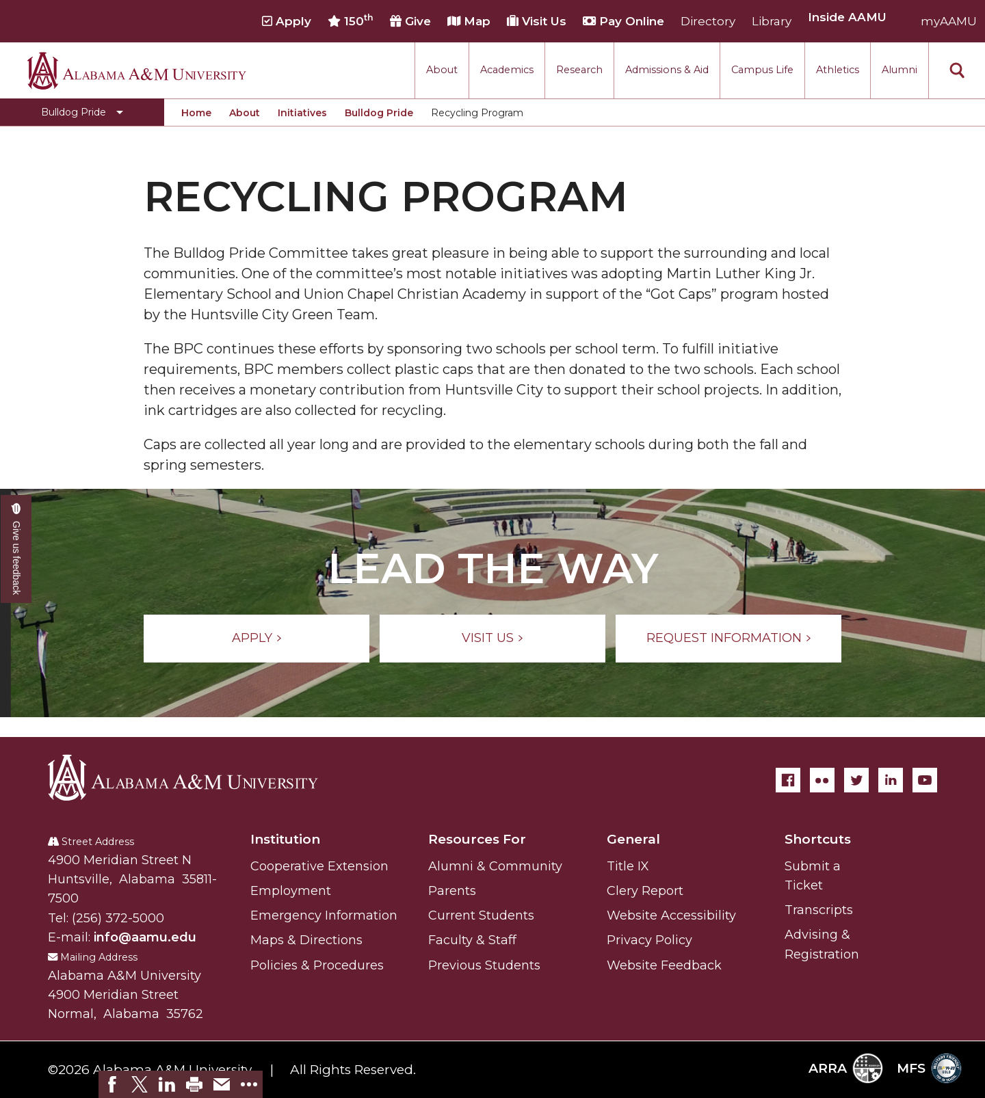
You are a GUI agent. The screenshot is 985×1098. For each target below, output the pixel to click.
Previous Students (484, 965)
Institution (285, 839)
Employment (290, 890)
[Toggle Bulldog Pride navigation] (82, 112)
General (633, 839)
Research (579, 70)
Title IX (628, 866)
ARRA (846, 1068)
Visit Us (536, 21)
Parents (452, 890)
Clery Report (645, 890)
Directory (708, 21)
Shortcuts (818, 839)
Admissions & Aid (667, 70)
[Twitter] (856, 780)
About (442, 70)
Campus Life (762, 70)
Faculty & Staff (472, 940)
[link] (112, 1084)
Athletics (837, 70)
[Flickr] (822, 780)
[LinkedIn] (890, 780)
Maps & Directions (306, 940)
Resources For (477, 839)
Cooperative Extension (319, 866)
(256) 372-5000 (118, 918)
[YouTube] (924, 780)
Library (771, 21)
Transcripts (819, 910)
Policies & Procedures (317, 965)
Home (196, 113)
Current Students (481, 915)
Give (410, 21)
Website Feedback (664, 965)
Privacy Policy (649, 940)
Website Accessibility (671, 915)
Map (468, 21)
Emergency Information (323, 915)
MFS (929, 1068)
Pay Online (623, 21)
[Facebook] (788, 780)
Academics (507, 70)
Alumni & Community (495, 866)
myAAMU (949, 21)
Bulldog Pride (379, 113)
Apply (286, 21)
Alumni (899, 70)
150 (350, 20)
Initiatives (302, 113)
